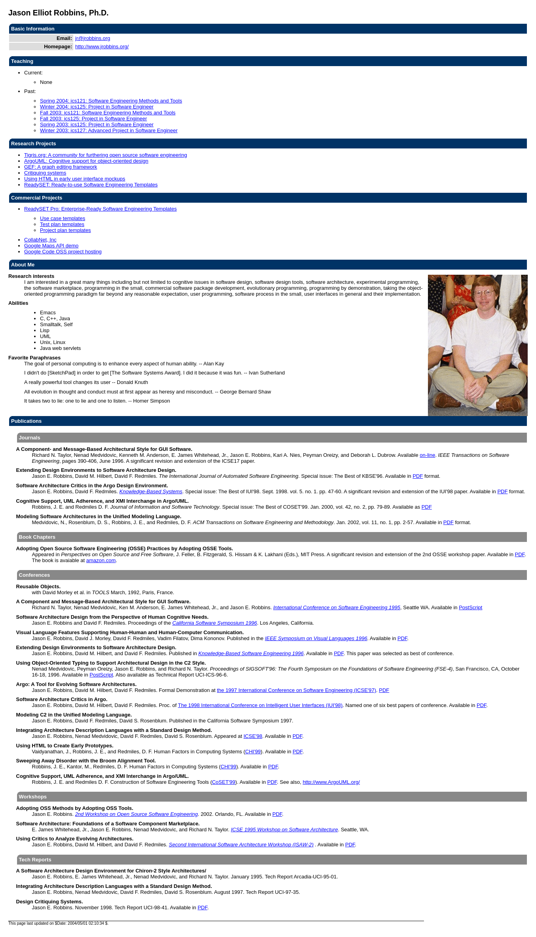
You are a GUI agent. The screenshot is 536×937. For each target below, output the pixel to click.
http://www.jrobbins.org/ (102, 46)
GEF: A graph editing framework (60, 167)
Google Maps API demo (51, 246)
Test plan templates (62, 224)
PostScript (470, 607)
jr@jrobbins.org (92, 38)
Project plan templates (65, 230)
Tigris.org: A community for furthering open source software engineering (105, 155)
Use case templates (62, 218)
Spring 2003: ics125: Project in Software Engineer (97, 124)
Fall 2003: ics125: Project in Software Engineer (93, 119)
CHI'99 (252, 752)
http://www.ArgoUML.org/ (331, 782)
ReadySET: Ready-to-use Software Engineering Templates (91, 185)
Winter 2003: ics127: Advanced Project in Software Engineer (109, 130)
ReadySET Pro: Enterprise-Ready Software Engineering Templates (100, 209)
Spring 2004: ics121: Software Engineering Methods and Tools (111, 101)
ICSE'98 (252, 736)
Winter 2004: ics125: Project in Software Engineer (97, 107)
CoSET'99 (223, 782)
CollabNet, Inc (40, 240)
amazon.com (101, 560)
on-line (427, 455)
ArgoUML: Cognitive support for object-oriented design (86, 161)
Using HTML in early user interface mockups (74, 179)
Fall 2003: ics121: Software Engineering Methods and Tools (107, 113)
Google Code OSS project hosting (63, 252)
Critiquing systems (45, 173)
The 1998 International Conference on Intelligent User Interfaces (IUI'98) (260, 705)
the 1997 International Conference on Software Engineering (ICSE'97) (296, 690)
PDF (417, 476)
